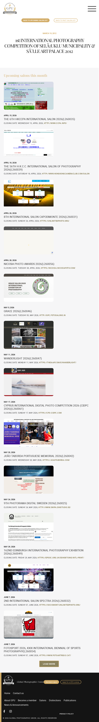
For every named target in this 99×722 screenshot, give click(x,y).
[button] (49, 664)
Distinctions (55, 700)
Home (7, 693)
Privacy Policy (67, 714)
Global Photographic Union (30, 681)
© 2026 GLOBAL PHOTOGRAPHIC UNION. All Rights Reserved (30, 718)
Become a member (27, 700)
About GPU (9, 700)
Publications (70, 700)
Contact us (18, 693)
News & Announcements (16, 704)
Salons (42, 700)
